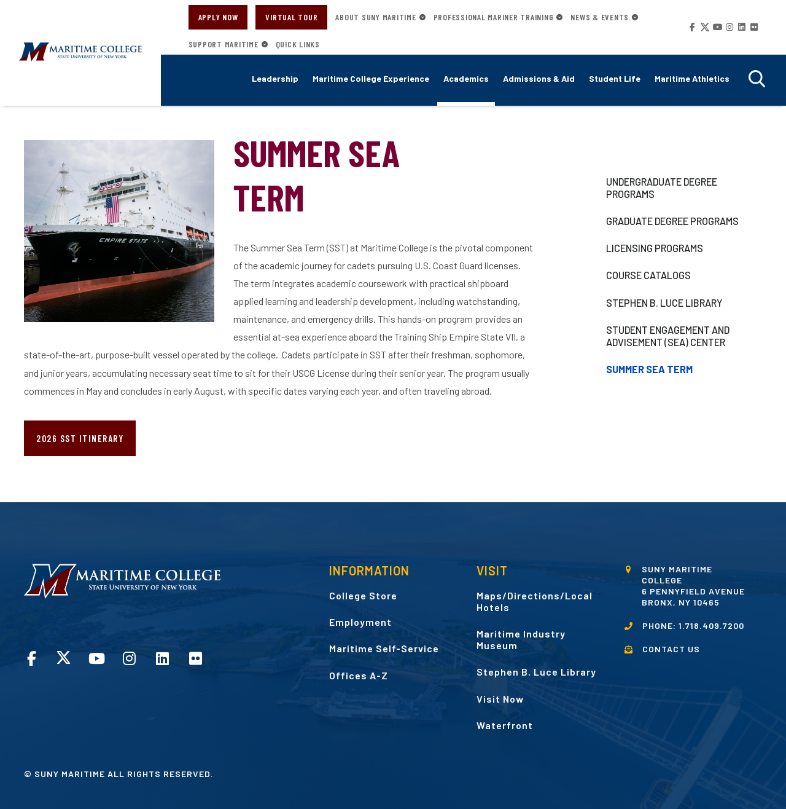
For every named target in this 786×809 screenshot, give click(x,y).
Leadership (275, 78)
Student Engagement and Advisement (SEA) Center (668, 336)
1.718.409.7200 (711, 625)
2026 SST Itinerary (79, 438)
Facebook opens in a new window (691, 27)
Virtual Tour (291, 17)
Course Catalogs (648, 275)
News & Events (599, 17)
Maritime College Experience (371, 78)
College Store (363, 595)
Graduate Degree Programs (672, 221)
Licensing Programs (654, 248)
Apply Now (218, 17)
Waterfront (505, 725)
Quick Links (298, 44)
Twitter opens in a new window (704, 27)
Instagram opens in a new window (728, 27)
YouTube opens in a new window (716, 27)
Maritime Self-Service (384, 648)
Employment (360, 622)
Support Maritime (224, 44)
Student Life (614, 78)
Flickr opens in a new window (753, 27)
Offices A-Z (358, 675)
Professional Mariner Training (494, 17)
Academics (466, 78)
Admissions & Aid (539, 78)
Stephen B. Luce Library (664, 303)
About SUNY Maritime (375, 17)
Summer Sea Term (649, 369)
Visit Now (500, 698)
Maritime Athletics (692, 78)
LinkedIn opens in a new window (740, 27)
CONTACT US (671, 649)
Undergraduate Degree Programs (661, 188)
